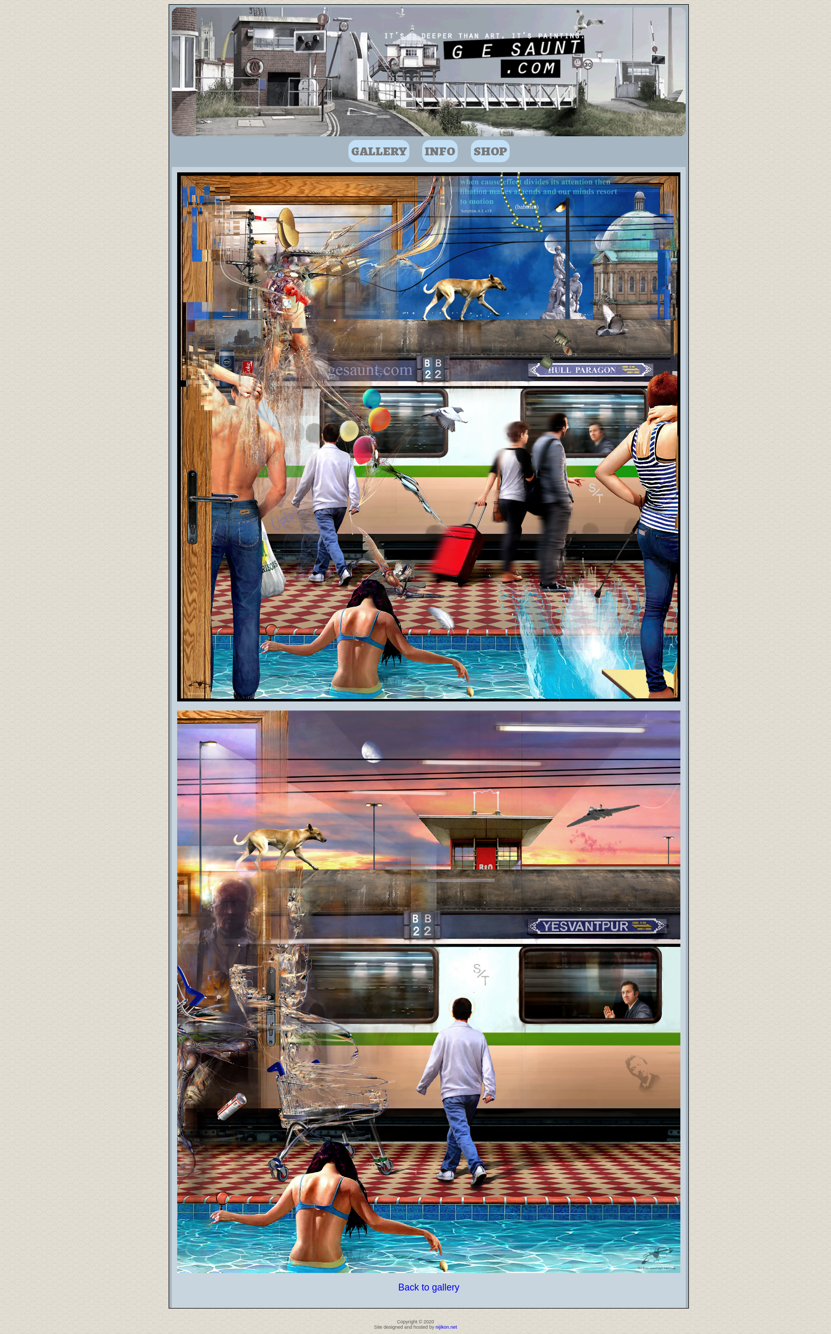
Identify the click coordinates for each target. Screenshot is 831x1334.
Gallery (379, 151)
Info (440, 151)
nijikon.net (446, 1327)
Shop (490, 151)
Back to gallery (428, 1287)
